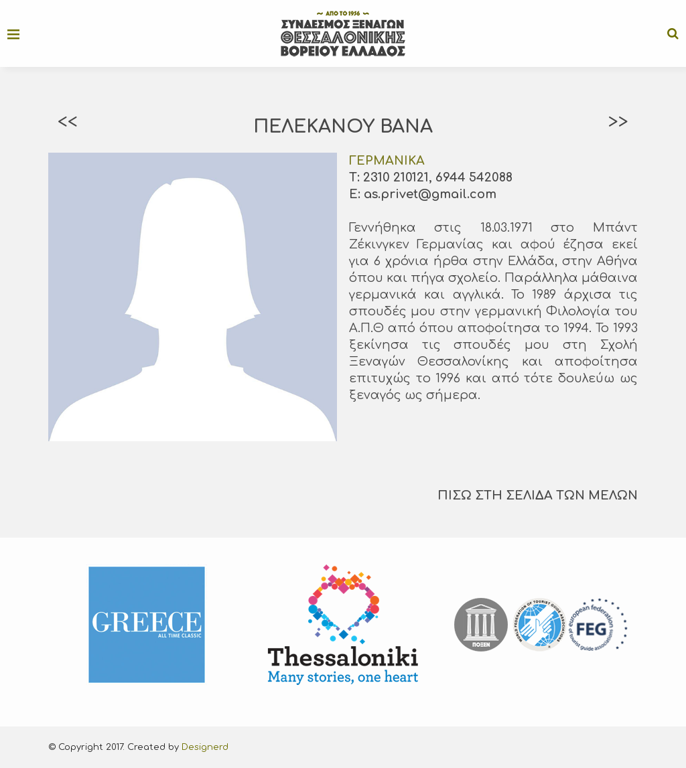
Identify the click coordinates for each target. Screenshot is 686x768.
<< (68, 122)
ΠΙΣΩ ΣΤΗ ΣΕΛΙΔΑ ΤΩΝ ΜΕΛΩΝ (537, 495)
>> (618, 122)
